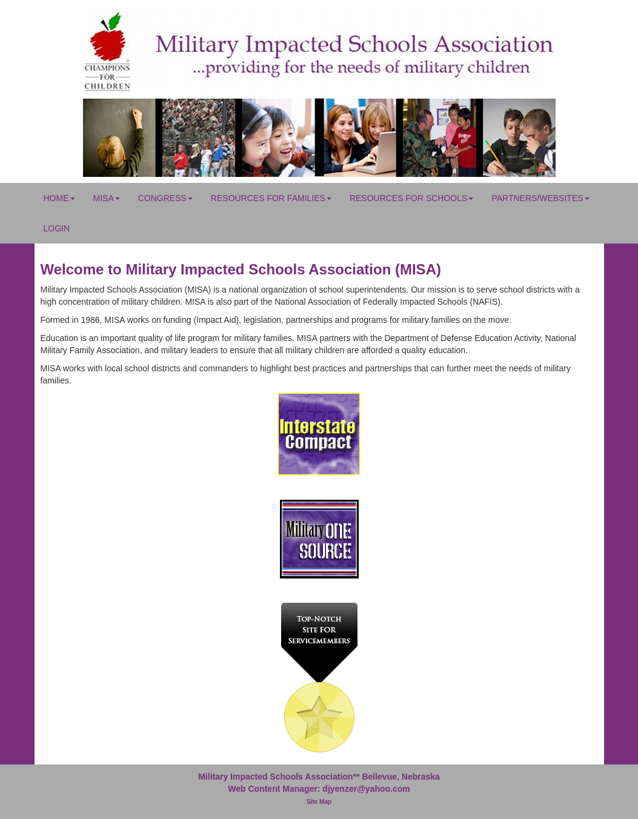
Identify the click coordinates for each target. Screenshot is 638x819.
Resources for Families (271, 198)
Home (59, 198)
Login (57, 228)
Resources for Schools (411, 198)
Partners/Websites (540, 198)
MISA (106, 198)
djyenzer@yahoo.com (366, 789)
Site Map (319, 801)
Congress (165, 198)
